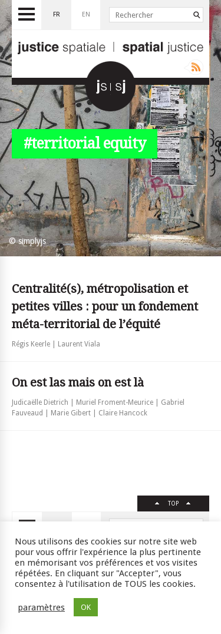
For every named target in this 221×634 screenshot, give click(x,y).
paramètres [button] (41, 607)
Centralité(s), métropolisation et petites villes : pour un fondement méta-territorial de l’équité (105, 306)
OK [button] (86, 607)
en (86, 14)
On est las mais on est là (78, 382)
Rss (193, 67)
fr (56, 14)
